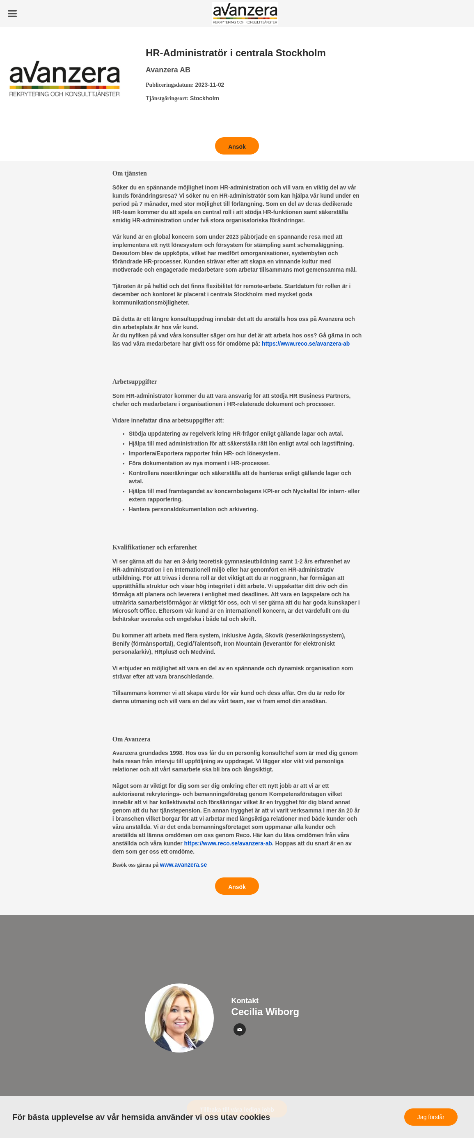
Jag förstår (430, 1117)
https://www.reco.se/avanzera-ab (306, 343)
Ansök (236, 146)
